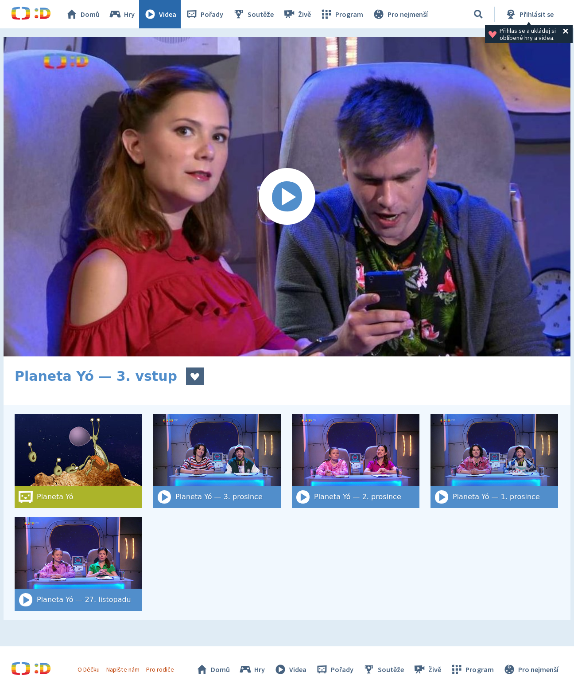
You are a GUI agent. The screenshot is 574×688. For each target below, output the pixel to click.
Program (341, 14)
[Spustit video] (287, 196)
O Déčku (89, 669)
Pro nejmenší (400, 14)
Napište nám (122, 669)
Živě (297, 14)
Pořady (204, 14)
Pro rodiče (160, 669)
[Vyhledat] (478, 14)
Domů (82, 14)
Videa (160, 14)
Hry (122, 14)
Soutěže (253, 14)
